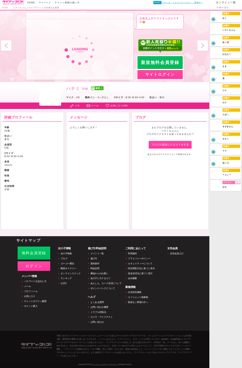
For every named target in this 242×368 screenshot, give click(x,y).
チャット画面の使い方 (67, 2)
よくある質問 (97, 302)
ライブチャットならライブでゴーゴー (105, 364)
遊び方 (93, 258)
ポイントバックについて (102, 288)
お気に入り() (119, 105)
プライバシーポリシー (139, 258)
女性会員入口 (176, 253)
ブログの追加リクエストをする (170, 144)
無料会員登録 (34, 253)
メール (95, 105)
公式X (63, 283)
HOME (31, 2)
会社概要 (132, 278)
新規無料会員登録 (160, 62)
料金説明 (94, 268)
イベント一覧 (97, 253)
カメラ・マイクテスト (101, 317)
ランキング (66, 278)
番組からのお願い (99, 273)
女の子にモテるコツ (100, 278)
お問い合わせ (97, 322)
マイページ (45, 2)
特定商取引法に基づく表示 (141, 268)
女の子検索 (66, 253)
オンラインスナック (71, 273)
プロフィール (31, 291)
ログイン (33, 266)
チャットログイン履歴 (35, 301)
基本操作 (94, 263)
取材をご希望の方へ (138, 302)
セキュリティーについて (140, 263)
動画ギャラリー (68, 268)
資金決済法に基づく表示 (140, 273)
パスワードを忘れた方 (35, 281)
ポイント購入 (31, 306)
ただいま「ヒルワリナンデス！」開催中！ (182, 3)
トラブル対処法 (98, 312)
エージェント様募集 (138, 297)
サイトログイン (160, 74)
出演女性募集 (134, 292)
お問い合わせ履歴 (99, 307)
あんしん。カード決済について (106, 283)
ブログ (64, 258)
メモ (77, 105)
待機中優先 (222, 7)
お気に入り (29, 296)
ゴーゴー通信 (67, 263)
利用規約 (132, 253)
